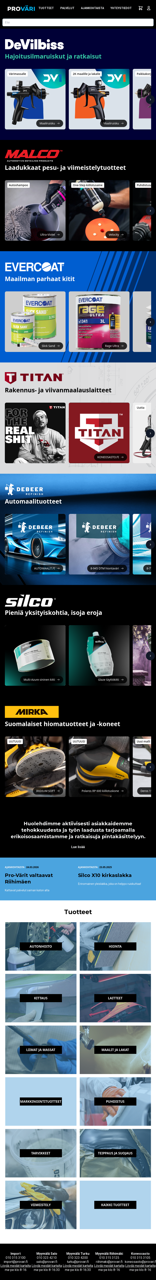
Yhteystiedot (121, 8)
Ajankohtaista (92, 8)
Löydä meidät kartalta (15, 1266)
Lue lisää (78, 847)
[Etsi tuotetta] (78, 22)
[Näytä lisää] (150, 99)
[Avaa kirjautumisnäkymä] (148, 8)
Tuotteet (46, 8)
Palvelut (67, 8)
